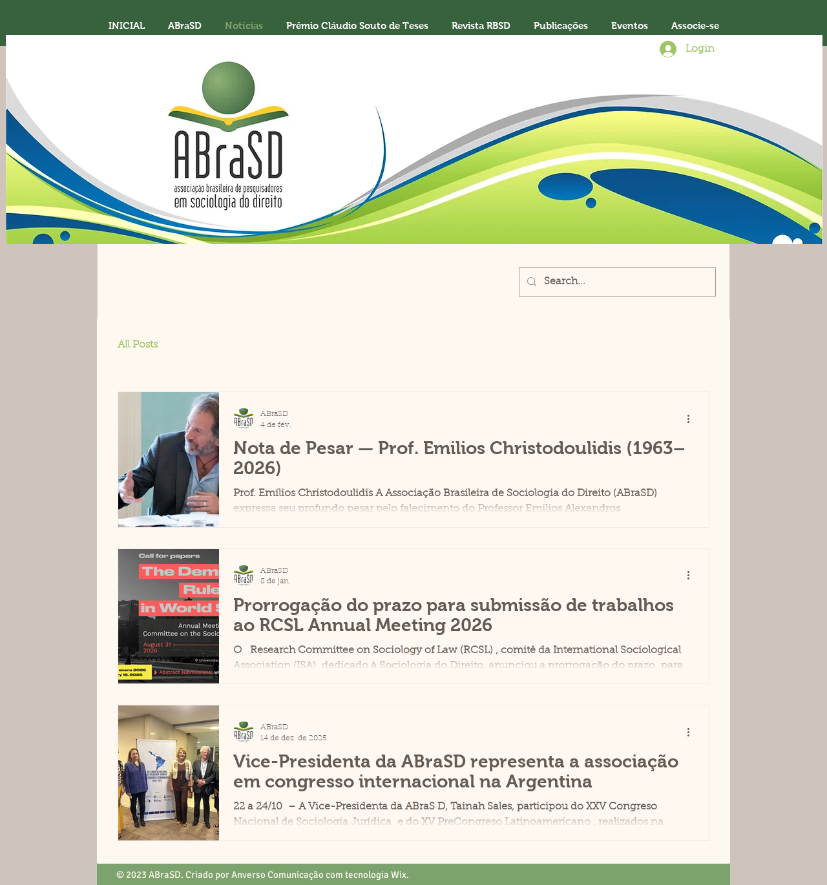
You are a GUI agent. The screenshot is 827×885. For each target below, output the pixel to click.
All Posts (138, 345)
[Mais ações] (692, 418)
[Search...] (616, 282)
